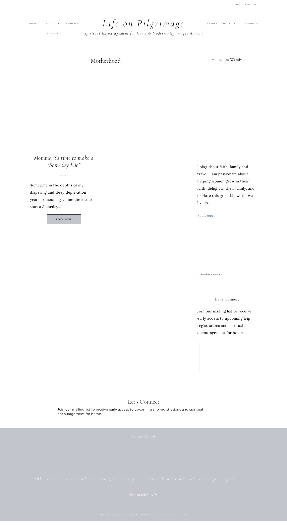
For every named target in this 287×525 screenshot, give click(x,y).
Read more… (207, 215)
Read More (64, 219)
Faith (63, 175)
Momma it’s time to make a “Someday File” (64, 161)
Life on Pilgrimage (143, 23)
